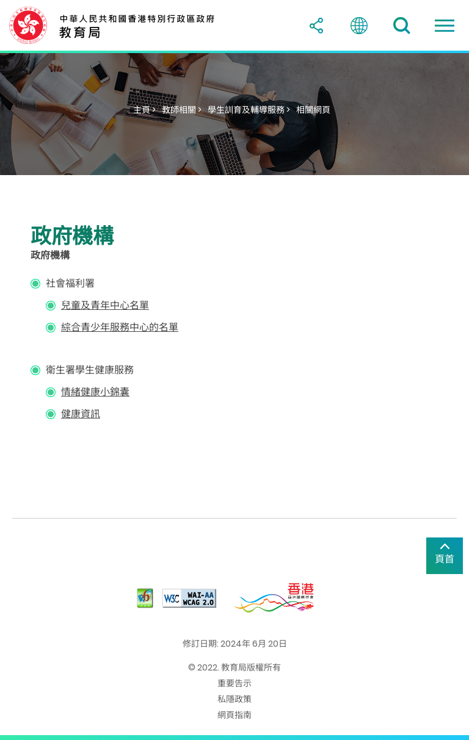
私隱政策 (234, 699)
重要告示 (234, 683)
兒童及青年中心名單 (105, 305)
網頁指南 (234, 715)
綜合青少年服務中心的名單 (119, 327)
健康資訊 (80, 414)
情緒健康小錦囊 (95, 392)
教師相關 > (182, 110)
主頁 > (144, 110)
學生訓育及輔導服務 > (249, 110)
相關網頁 (313, 110)
